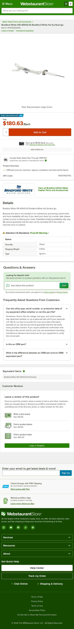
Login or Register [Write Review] (37, 445)
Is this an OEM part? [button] (16, 344)
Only (5, 119)
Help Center (37, 568)
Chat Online (19, 583)
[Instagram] (3, 527)
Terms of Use (49, 292)
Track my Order (37, 576)
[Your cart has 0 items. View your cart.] (68, 4)
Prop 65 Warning (38, 233)
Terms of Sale (37, 597)
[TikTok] (25, 527)
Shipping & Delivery (50, 583)
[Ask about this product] (37, 285)
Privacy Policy (63, 292)
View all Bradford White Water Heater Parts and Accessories (53, 189)
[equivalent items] (24, 371)
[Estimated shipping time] (46, 160)
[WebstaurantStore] (37, 514)
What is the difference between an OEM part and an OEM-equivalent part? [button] (35, 354)
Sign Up (66, 473)
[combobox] (37, 10)
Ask (64, 285)
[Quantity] (6, 132)
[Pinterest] (33, 527)
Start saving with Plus (20, 489)
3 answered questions (25, 31)
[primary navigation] (7, 4)
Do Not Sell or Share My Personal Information (37, 615)
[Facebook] (18, 527)
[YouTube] (11, 527)
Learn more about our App (22, 503)
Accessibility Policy (37, 610)
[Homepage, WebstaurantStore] (37, 3)
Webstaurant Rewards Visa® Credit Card (42, 144)
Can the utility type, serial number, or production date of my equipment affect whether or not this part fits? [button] (34, 310)
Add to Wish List (37, 150)
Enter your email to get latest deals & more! (29, 468)
